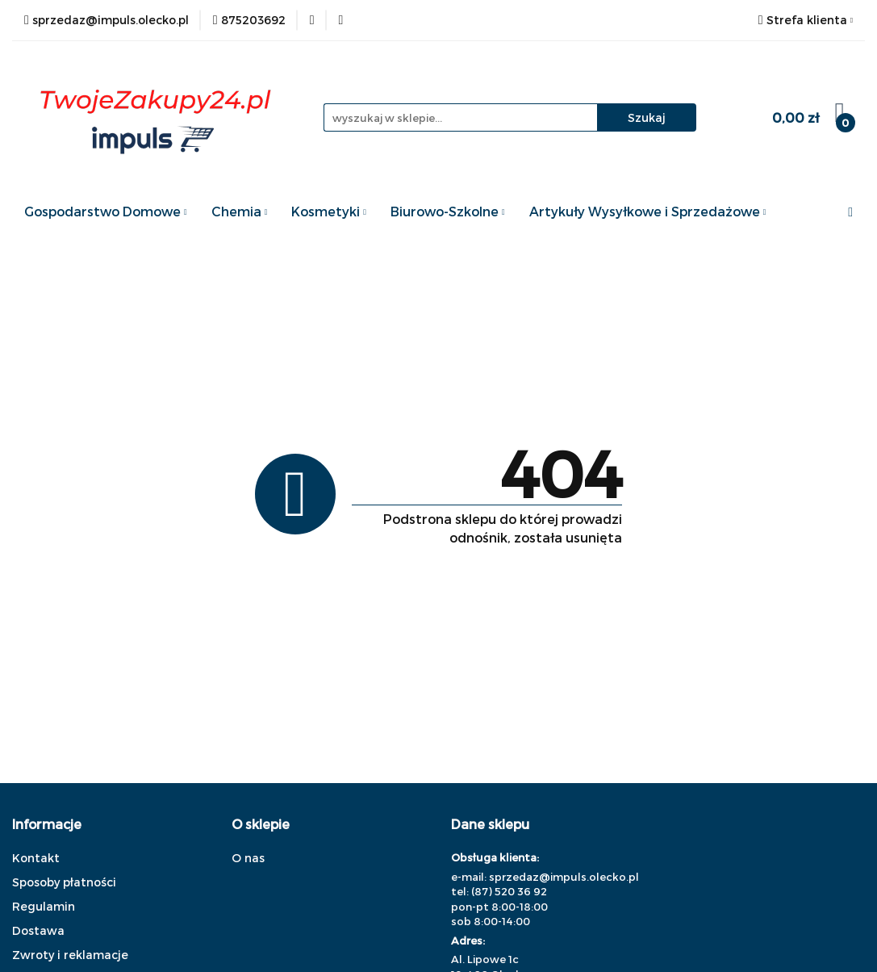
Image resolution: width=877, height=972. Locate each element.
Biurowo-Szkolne (447, 211)
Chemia (239, 211)
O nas (248, 858)
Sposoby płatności (64, 882)
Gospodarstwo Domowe (105, 211)
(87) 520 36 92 (509, 891)
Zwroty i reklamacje (70, 955)
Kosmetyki (328, 211)
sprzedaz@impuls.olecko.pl (564, 876)
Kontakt (36, 858)
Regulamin (43, 906)
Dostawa (38, 930)
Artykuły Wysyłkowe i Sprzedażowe (647, 211)
